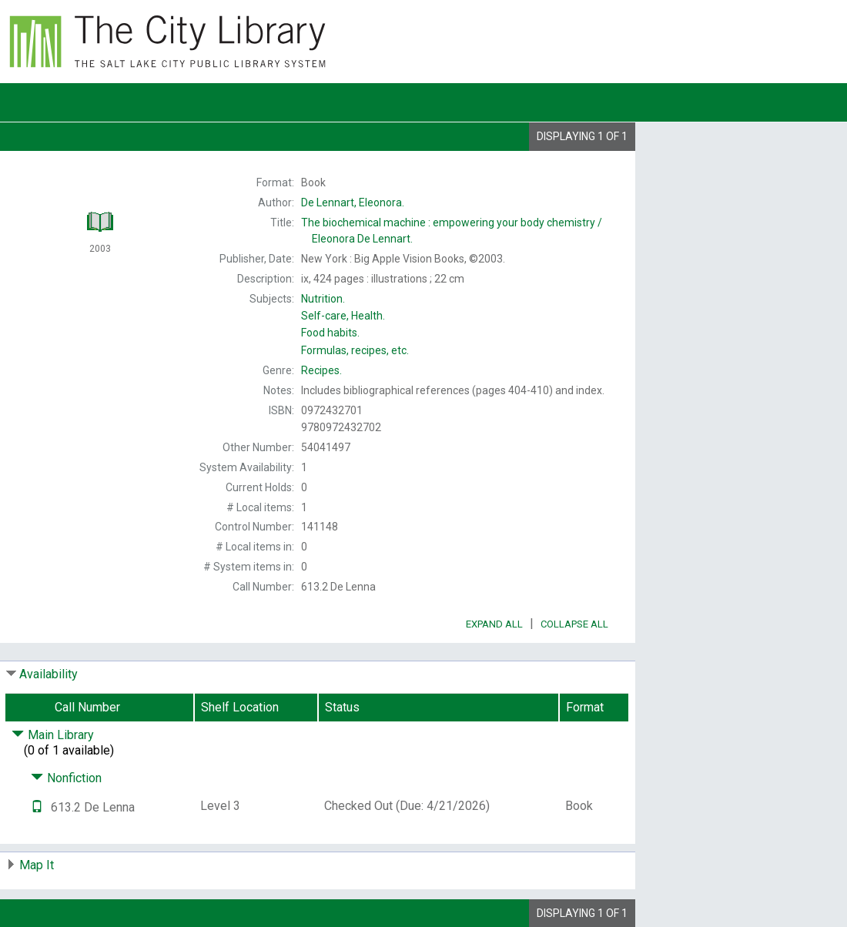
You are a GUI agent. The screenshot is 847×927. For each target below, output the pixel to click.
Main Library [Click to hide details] (53, 735)
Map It (36, 865)
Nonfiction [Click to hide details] (66, 778)
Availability (48, 674)
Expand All (494, 624)
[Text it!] (37, 807)
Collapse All (574, 624)
